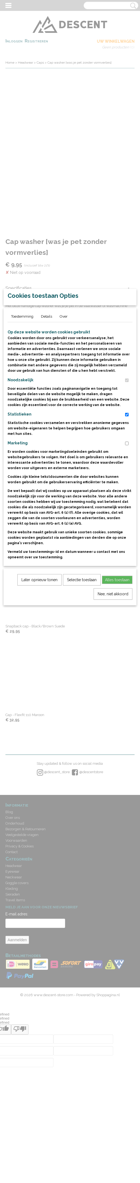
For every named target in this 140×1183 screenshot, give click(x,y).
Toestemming (22, 380)
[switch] (127, 444)
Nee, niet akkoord (113, 657)
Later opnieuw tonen (39, 643)
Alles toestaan (117, 643)
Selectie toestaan (82, 643)
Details (46, 380)
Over (64, 380)
